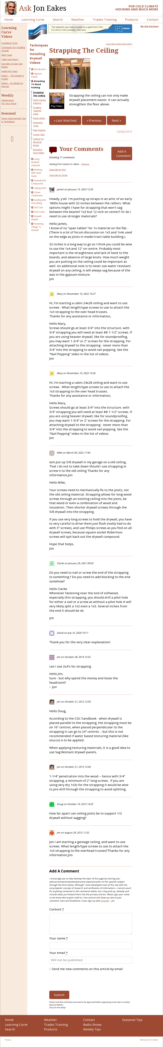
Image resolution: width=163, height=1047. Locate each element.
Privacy (8, 1040)
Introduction (40, 69)
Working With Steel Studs (36, 172)
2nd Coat (38, 207)
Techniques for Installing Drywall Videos (39, 54)
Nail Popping (39, 130)
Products (131, 19)
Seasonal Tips (132, 1020)
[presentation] (72, 980)
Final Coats (39, 211)
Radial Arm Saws (9, 71)
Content (56, 909)
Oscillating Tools (9, 43)
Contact (153, 19)
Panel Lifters (39, 118)
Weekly (7, 95)
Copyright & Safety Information (119, 44)
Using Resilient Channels (35, 162)
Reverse (85, 164)
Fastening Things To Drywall (37, 226)
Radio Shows (92, 1024)
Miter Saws (6, 55)
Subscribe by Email (58, 175)
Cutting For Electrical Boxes (38, 142)
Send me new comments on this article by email (87, 969)
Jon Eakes (42, 8)
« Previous (94, 120)
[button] (56, 100)
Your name (58, 938)
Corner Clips (39, 134)
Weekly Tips (92, 1029)
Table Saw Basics (9, 59)
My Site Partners (150, 26)
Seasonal (8, 113)
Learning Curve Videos (9, 32)
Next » (116, 120)
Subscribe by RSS (57, 169)
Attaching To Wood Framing (38, 84)
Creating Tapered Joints (37, 110)
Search (58, 19)
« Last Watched (65, 120)
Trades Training (105, 19)
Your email (58, 953)
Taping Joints (40, 187)
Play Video (57, 106)
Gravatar (105, 900)
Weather (77, 19)
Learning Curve (33, 19)
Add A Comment (123, 153)
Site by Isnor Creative (149, 1040)
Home (8, 19)
